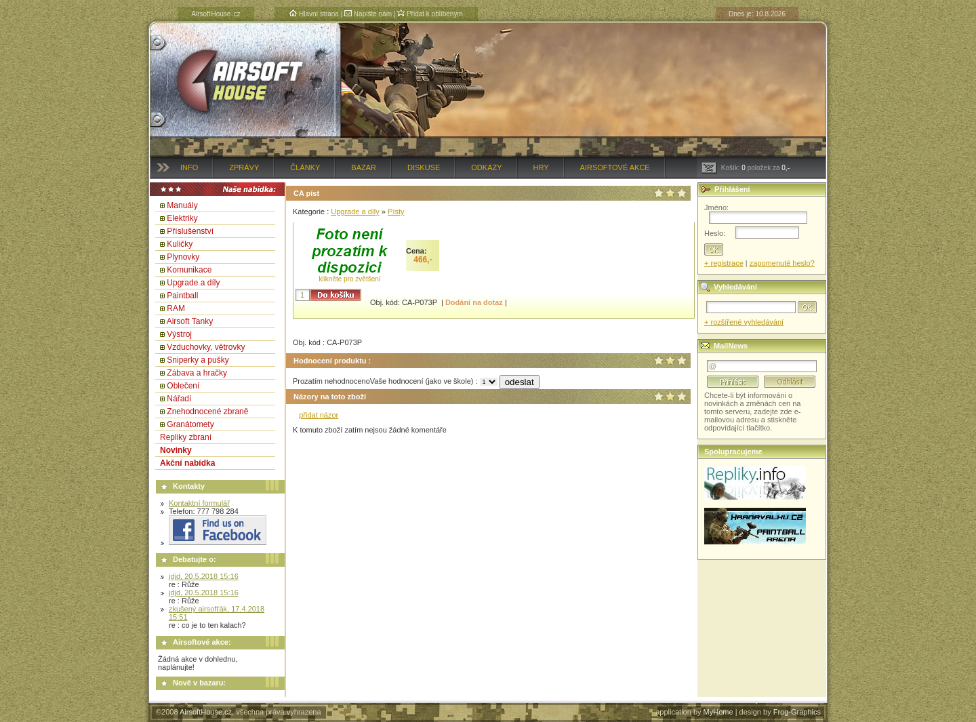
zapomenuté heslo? (782, 263)
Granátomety (190, 424)
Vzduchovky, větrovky (206, 347)
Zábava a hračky (197, 373)
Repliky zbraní (185, 437)
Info (189, 167)
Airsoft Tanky (190, 321)
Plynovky (183, 257)
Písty (396, 211)
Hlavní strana (314, 14)
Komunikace (189, 270)
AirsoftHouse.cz (206, 712)
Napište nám (368, 14)
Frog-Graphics (797, 712)
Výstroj (179, 334)
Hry (541, 167)
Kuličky (179, 244)
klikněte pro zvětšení (349, 279)
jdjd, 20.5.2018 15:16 (204, 576)
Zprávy (244, 167)
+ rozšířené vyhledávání (744, 322)
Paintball (182, 295)
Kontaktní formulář (199, 503)
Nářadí (179, 398)
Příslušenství (190, 231)
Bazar (363, 167)
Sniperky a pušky (197, 360)
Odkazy (486, 167)
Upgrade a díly (193, 282)
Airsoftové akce (615, 167)
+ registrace (724, 263)
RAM (176, 308)
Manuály (182, 205)
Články (305, 167)
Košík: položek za (746, 168)
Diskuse (423, 167)
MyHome (718, 712)
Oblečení (183, 385)
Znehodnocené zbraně (207, 411)
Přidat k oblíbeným (430, 14)
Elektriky (182, 218)
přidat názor (318, 415)
